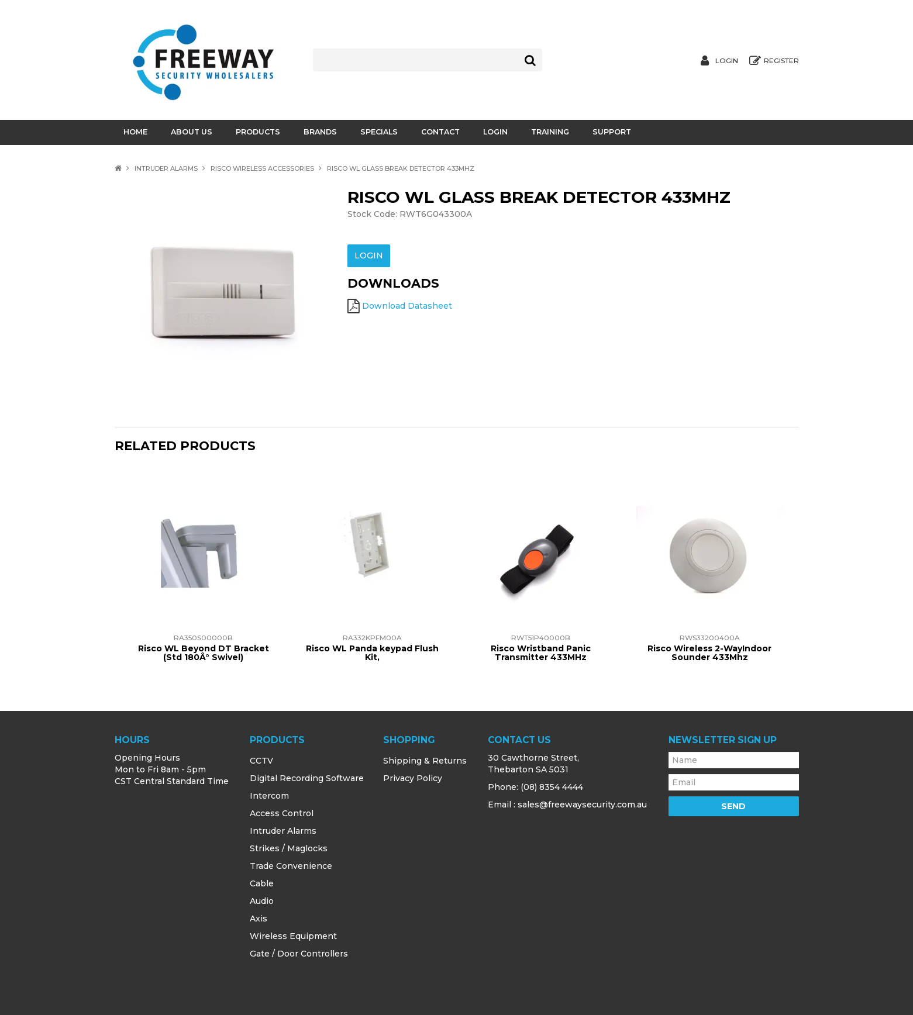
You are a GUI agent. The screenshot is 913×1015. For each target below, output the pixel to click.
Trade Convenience (291, 866)
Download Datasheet (407, 304)
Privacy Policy (412, 778)
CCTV (261, 760)
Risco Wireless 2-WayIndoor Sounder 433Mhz (709, 652)
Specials (379, 131)
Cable (262, 883)
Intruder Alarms (166, 168)
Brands (320, 131)
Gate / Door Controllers (299, 953)
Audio (262, 901)
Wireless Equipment (293, 936)
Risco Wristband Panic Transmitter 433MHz (541, 652)
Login (726, 60)
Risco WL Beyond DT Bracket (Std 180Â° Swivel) (203, 652)
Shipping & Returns (425, 760)
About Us (191, 131)
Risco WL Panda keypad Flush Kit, (372, 652)
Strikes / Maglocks (289, 848)
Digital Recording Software (307, 778)
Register (781, 60)
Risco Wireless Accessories (262, 168)
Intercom (269, 795)
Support (611, 131)
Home (135, 131)
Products (258, 131)
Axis (258, 918)
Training (550, 131)
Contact (440, 131)
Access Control (281, 813)
